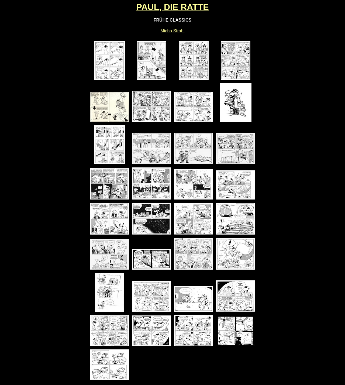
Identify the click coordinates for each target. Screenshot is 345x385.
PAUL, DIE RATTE (172, 7)
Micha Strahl (173, 31)
